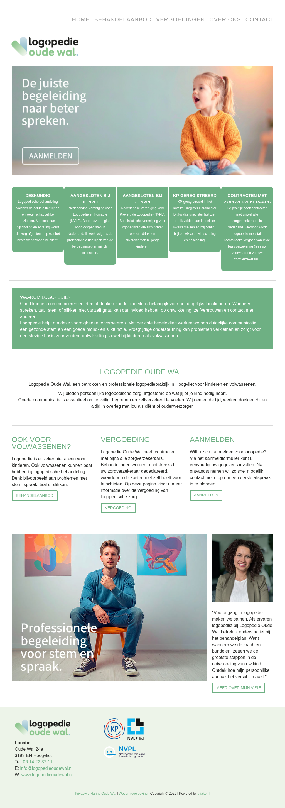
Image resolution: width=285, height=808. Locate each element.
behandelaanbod (34, 495)
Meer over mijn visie (238, 687)
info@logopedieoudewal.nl (46, 768)
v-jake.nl (204, 793)
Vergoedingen (180, 19)
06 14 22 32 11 (38, 762)
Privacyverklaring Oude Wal (95, 793)
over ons (225, 19)
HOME (81, 19)
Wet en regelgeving (133, 793)
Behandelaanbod (123, 19)
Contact (259, 19)
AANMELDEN (206, 495)
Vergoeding (118, 508)
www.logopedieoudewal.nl (47, 774)
